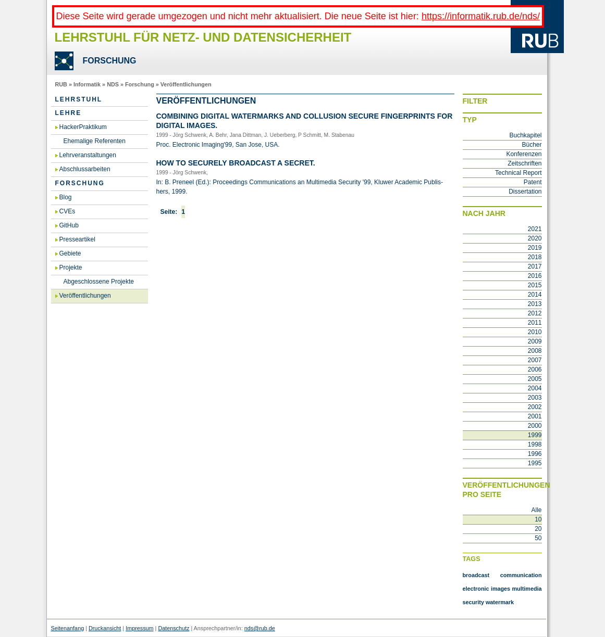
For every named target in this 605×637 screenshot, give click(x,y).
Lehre (68, 113)
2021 (535, 229)
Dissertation (525, 191)
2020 (535, 238)
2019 (535, 247)
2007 (535, 360)
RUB (61, 84)
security (473, 602)
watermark (500, 602)
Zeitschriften (524, 163)
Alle (536, 510)
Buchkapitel (525, 135)
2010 (535, 332)
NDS (113, 84)
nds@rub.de (259, 628)
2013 (535, 304)
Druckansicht (105, 628)
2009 (535, 341)
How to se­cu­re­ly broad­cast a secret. (235, 163)
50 (538, 538)
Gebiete (70, 253)
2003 (535, 397)
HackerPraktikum (83, 127)
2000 (535, 425)
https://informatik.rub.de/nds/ (481, 16)
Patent (533, 182)
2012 (535, 313)
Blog (65, 197)
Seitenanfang (67, 628)
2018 (535, 257)
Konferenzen (523, 154)
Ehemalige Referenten (95, 141)
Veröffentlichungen (186, 84)
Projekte (70, 267)
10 (538, 519)
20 (538, 528)
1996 (535, 453)
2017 (535, 266)
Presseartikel (77, 239)
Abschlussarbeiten (84, 169)
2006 (535, 369)
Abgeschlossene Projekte (99, 281)
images (500, 588)
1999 (535, 435)
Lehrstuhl (79, 99)
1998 (535, 444)
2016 (535, 275)
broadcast (476, 575)
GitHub (69, 225)
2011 (535, 322)
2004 (535, 388)
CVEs (67, 211)
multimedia (527, 588)
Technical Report (518, 172)
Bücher (531, 144)
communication (521, 575)
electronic (476, 588)
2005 (535, 379)
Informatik (87, 84)
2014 (535, 294)
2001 (535, 416)
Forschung (139, 84)
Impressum (139, 628)
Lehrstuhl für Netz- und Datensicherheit (203, 37)
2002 (535, 407)
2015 (535, 285)
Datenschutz (173, 628)
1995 (535, 463)
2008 (535, 350)
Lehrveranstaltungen (87, 155)
